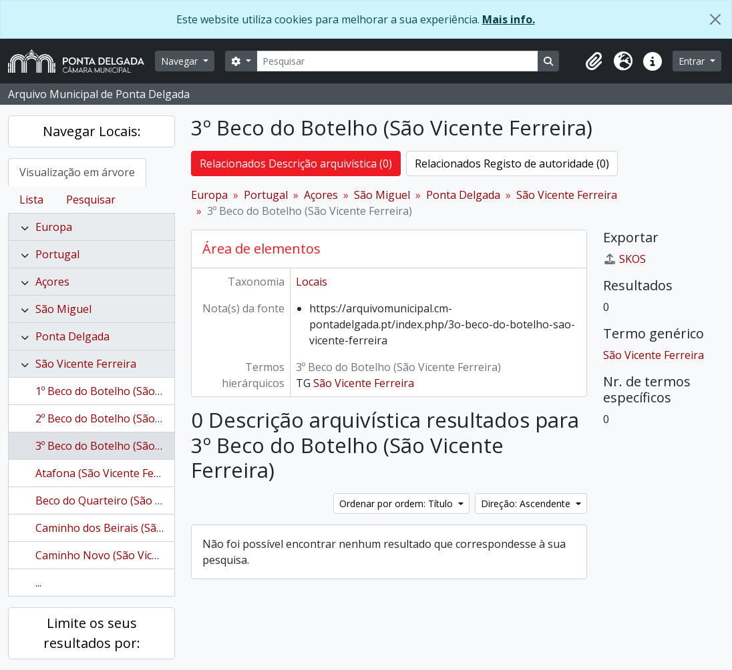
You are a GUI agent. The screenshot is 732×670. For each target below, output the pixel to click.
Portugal (57, 254)
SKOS (624, 259)
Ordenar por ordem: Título (397, 503)
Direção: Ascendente (527, 503)
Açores (52, 281)
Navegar (180, 61)
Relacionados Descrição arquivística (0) (296, 163)
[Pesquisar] (397, 61)
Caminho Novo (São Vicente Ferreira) (127, 555)
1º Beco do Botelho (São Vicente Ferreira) (137, 391)
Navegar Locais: (92, 131)
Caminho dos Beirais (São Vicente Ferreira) (141, 528)
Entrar (693, 61)
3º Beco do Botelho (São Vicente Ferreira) (137, 445)
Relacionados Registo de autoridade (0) (512, 163)
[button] (593, 61)
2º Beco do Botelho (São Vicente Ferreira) (137, 418)
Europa (53, 227)
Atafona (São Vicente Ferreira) (110, 473)
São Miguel (63, 309)
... (38, 582)
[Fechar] (715, 19)
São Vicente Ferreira (85, 363)
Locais (311, 281)
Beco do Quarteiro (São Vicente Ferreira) (136, 500)
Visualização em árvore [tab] (77, 172)
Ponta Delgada (72, 336)
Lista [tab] (31, 199)
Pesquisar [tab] (91, 199)
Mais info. (508, 19)
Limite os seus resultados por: (91, 633)
